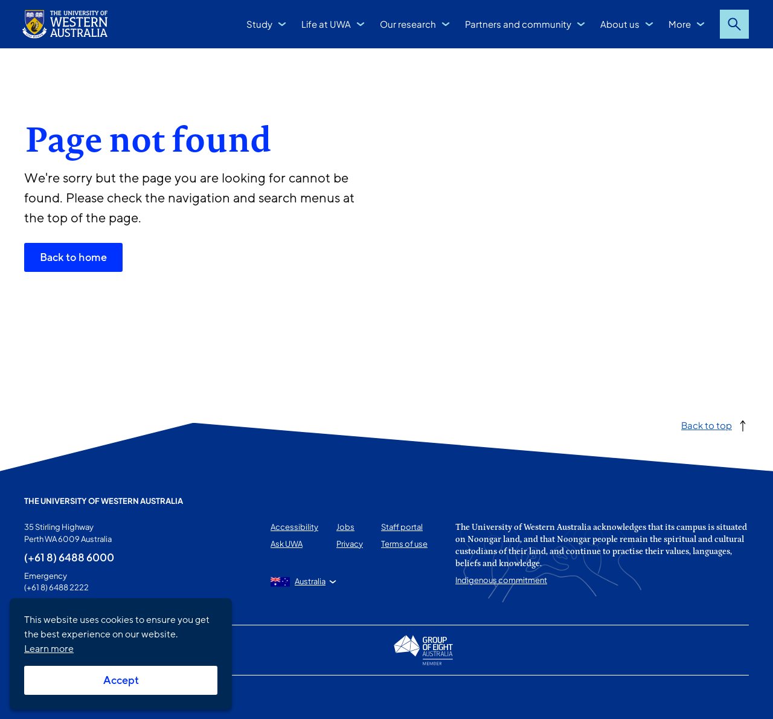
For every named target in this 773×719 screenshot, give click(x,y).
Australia (310, 581)
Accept (121, 680)
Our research (408, 24)
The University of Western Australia (103, 501)
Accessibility (294, 527)
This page (41, 697)
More (680, 24)
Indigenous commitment (501, 580)
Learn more (49, 649)
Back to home (73, 257)
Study (259, 24)
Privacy (349, 544)
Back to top (706, 425)
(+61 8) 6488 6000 (69, 557)
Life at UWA (326, 24)
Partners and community (518, 24)
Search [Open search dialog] (734, 24)
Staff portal (402, 527)
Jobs (345, 527)
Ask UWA (287, 544)
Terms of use (404, 544)
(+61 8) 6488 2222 (56, 587)
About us (620, 24)
